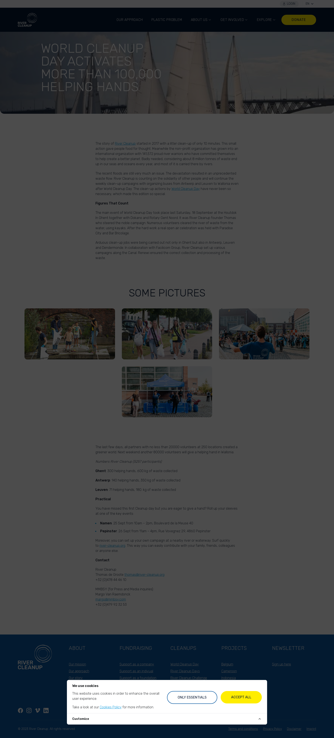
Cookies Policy (111, 707)
